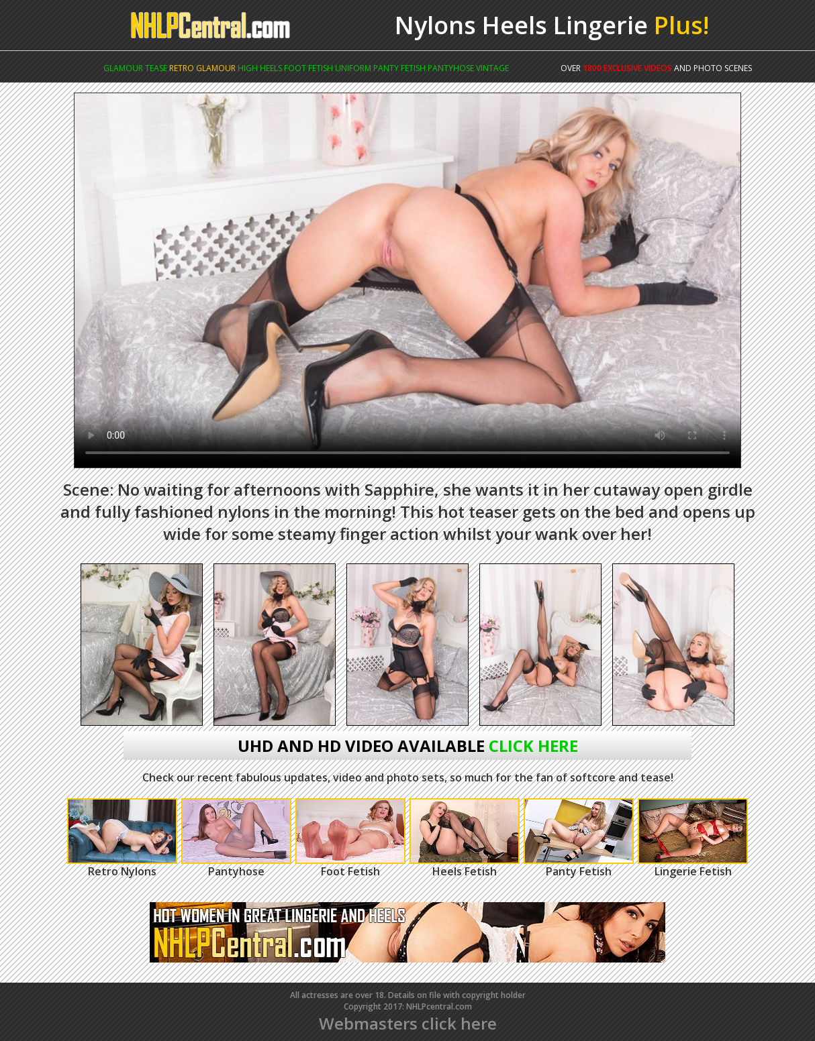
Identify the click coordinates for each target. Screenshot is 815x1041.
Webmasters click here (408, 1023)
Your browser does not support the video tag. (407, 280)
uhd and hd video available (408, 745)
